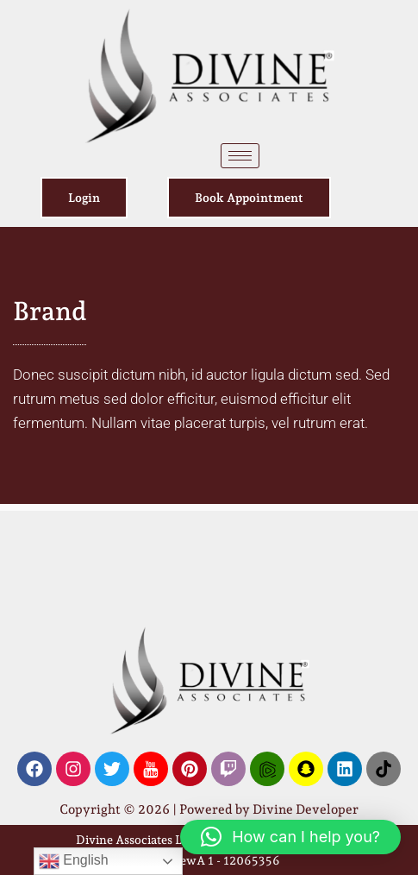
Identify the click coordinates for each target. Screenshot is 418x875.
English (74, 861)
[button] (290, 837)
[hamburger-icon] (240, 155)
